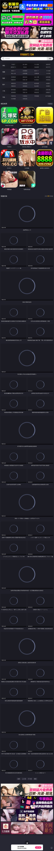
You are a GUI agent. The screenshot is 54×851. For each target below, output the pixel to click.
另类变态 (48, 79)
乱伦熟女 (36, 79)
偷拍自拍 (25, 77)
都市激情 (13, 89)
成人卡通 (36, 77)
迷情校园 (13, 92)
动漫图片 (48, 83)
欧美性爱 (48, 77)
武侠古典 (48, 89)
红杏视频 (13, 98)
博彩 (3, 65)
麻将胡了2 (13, 67)
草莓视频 (36, 96)
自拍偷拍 (25, 70)
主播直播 (36, 73)
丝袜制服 (25, 73)
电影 (3, 78)
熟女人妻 (13, 73)
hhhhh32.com (27, 54)
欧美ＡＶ (36, 70)
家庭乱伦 (25, 89)
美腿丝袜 (13, 86)
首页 (19, 779)
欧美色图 (36, 83)
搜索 (50, 58)
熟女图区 (36, 86)
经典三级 (25, 79)
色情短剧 (25, 98)
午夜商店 (25, 96)
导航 (3, 97)
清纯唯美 (25, 86)
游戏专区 (48, 64)
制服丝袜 (13, 79)
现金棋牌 (36, 67)
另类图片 (48, 86)
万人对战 (36, 64)
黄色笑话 (36, 92)
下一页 (30, 779)
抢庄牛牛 (48, 67)
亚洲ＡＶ (13, 70)
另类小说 (25, 92)
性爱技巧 (48, 92)
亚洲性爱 (13, 77)
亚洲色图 (25, 83)
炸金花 (25, 67)
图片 (3, 84)
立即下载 (38, 847)
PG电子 (13, 64)
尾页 (35, 779)
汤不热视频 (48, 96)
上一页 (24, 779)
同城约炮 (13, 96)
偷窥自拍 (13, 83)
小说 (3, 91)
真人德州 (25, 64)
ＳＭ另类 (48, 73)
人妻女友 (36, 89)
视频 (3, 72)
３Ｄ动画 (48, 70)
